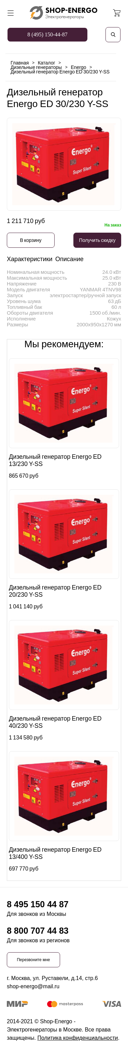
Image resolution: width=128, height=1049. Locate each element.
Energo (78, 67)
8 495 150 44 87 (38, 904)
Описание (69, 259)
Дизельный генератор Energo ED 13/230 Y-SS (55, 460)
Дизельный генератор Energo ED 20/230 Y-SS (55, 591)
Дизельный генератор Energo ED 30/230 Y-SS (60, 71)
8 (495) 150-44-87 (47, 34)
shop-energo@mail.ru (33, 986)
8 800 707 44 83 (38, 930)
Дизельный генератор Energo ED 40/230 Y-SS (55, 722)
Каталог (46, 63)
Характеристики (29, 259)
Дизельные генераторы (36, 67)
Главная (20, 63)
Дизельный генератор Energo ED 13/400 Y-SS (55, 853)
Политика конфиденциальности (77, 1038)
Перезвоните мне (33, 959)
